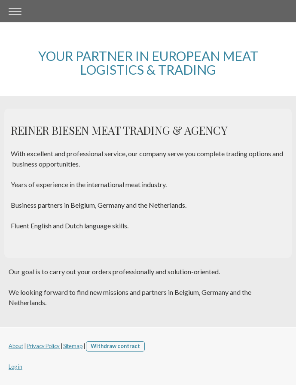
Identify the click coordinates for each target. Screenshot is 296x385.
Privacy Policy (43, 346)
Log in (15, 366)
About (16, 346)
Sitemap (72, 346)
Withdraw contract (115, 346)
